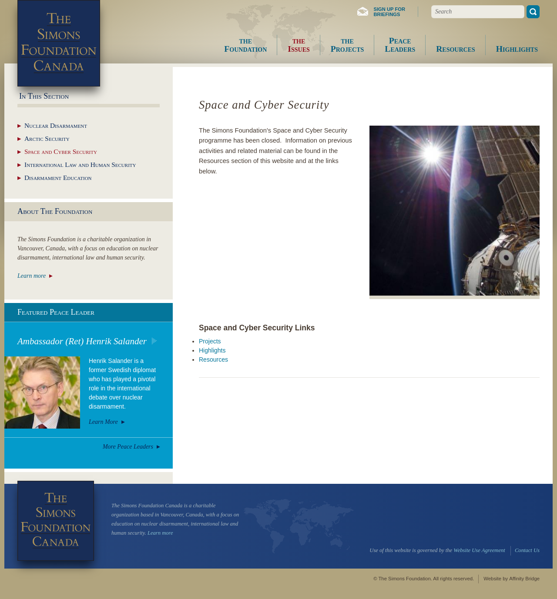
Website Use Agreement (479, 550)
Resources (213, 359)
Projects (210, 341)
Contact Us (527, 550)
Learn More (103, 422)
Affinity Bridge (524, 578)
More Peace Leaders (128, 446)
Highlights (212, 350)
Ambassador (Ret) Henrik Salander (82, 341)
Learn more (31, 276)
